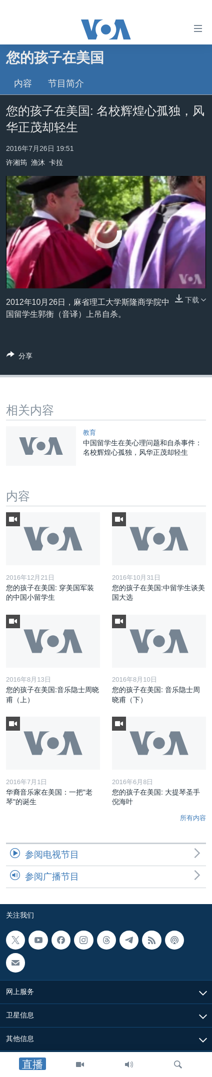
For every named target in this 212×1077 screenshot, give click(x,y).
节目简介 (66, 83)
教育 (89, 432)
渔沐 (38, 162)
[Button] (19, 357)
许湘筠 (16, 162)
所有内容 (193, 818)
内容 (23, 83)
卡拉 (56, 162)
